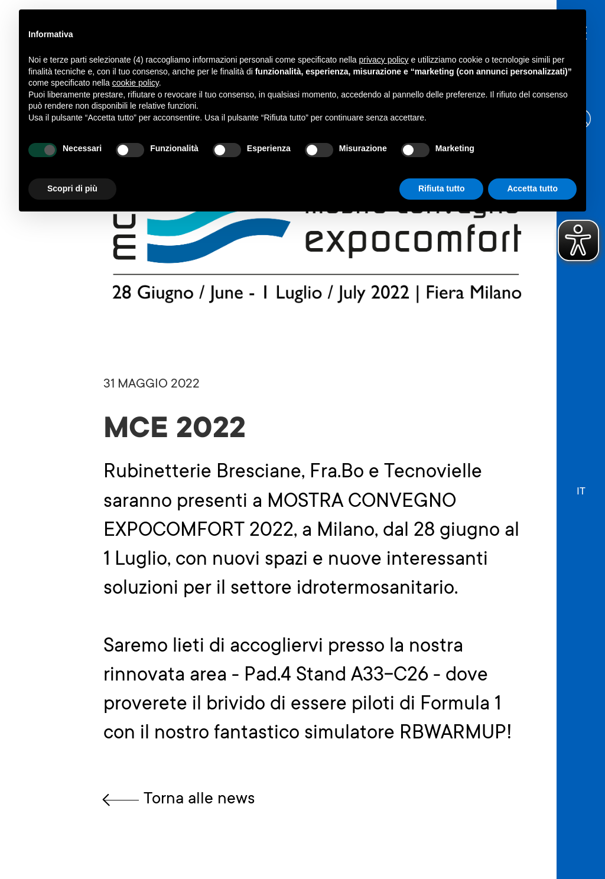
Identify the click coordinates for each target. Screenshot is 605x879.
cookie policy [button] (135, 82)
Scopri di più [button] (72, 188)
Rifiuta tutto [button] (441, 188)
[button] (581, 486)
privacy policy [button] (384, 59)
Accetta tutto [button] (532, 188)
